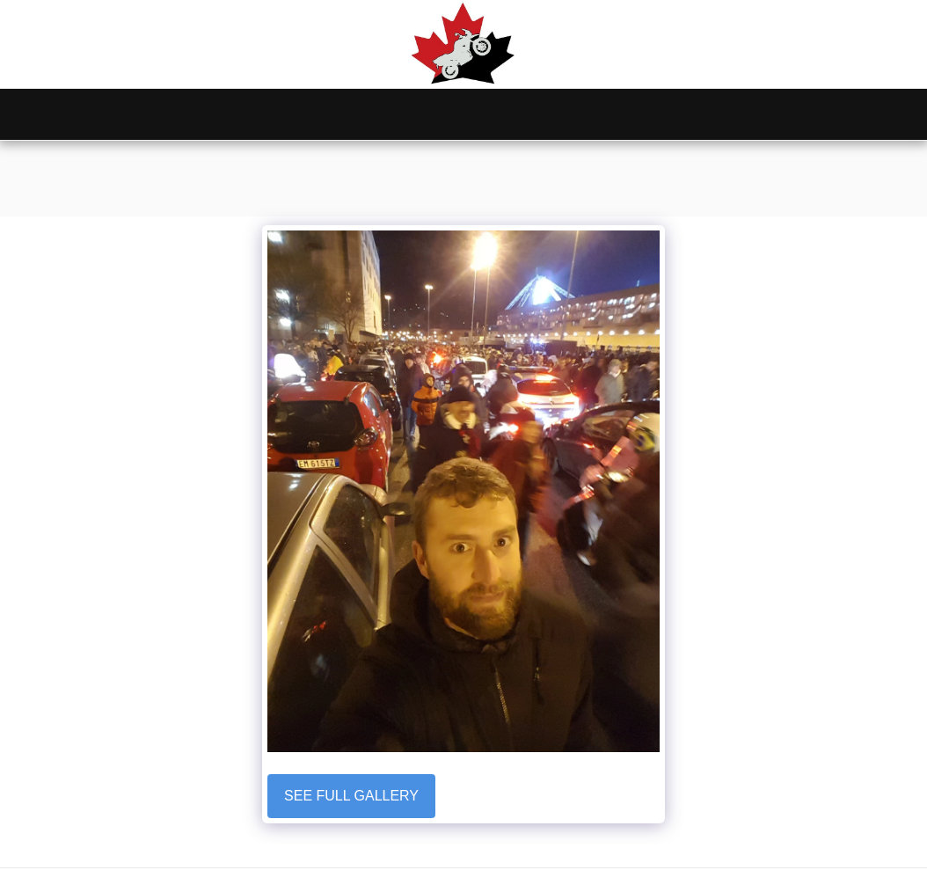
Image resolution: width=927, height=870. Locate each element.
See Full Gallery (351, 795)
